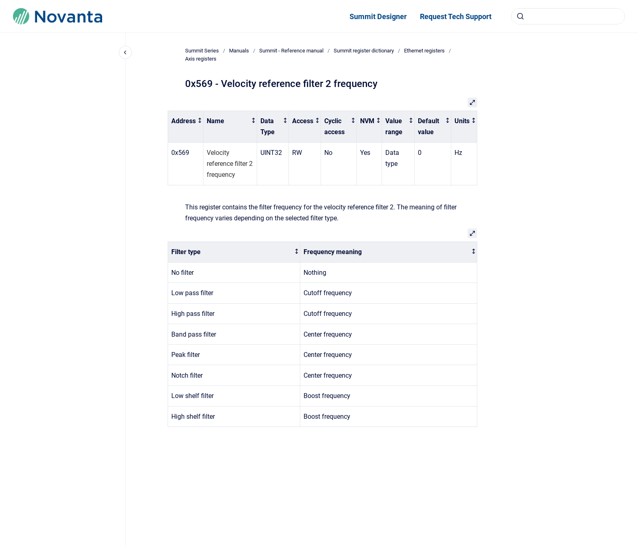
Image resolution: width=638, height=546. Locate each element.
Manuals (239, 51)
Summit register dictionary (364, 51)
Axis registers (200, 59)
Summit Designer (378, 16)
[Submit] (520, 16)
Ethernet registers (424, 51)
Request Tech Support (456, 16)
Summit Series (202, 51)
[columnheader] (185, 127)
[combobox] (568, 16)
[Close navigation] (125, 52)
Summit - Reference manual (291, 51)
